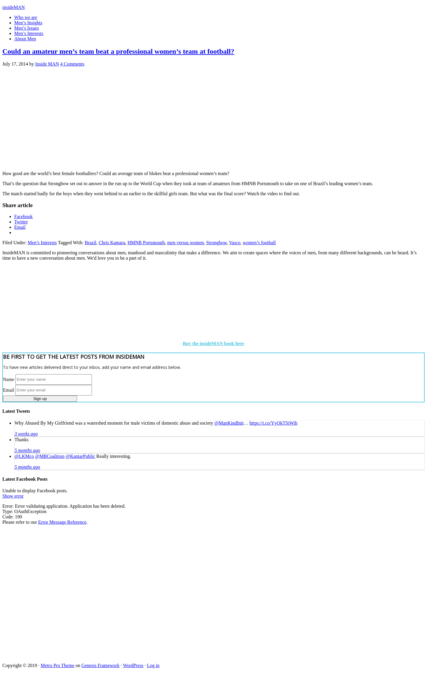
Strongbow (216, 242)
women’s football (259, 242)
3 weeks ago (26, 433)
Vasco (234, 242)
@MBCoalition (49, 456)
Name (8, 379)
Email (8, 389)
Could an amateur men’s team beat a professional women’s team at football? (118, 51)
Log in (153, 665)
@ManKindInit (228, 423)
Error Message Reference (62, 522)
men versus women (185, 242)
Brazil (90, 242)
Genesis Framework (101, 665)
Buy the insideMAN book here (213, 343)
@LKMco (24, 456)
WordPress (133, 665)
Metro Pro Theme (57, 665)
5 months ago (27, 450)
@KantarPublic (80, 456)
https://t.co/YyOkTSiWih (273, 423)
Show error (13, 496)
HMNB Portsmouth (146, 242)
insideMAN (13, 7)
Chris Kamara (112, 242)
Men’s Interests (42, 242)
